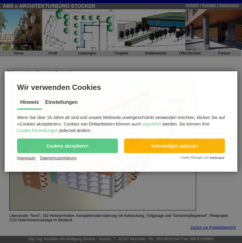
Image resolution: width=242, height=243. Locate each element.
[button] (67, 146)
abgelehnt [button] (151, 124)
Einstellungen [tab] (61, 102)
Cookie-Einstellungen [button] (37, 130)
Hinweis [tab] (29, 102)
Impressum (26, 158)
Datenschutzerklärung (58, 158)
